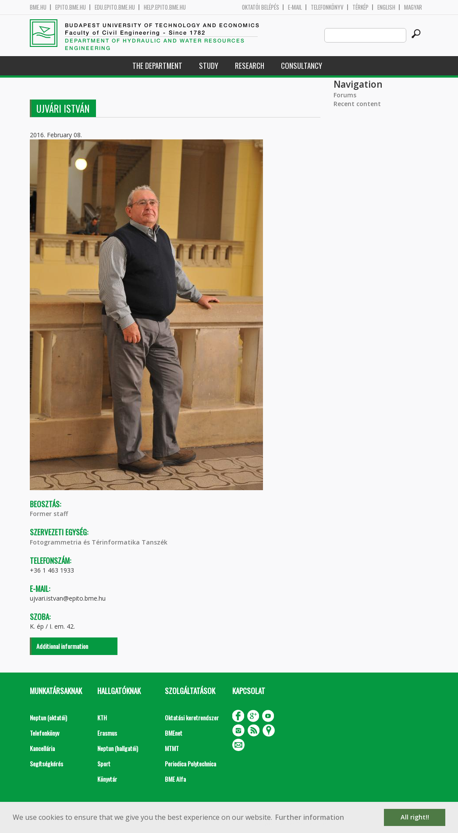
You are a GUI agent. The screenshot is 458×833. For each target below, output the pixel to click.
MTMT (172, 748)
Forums (345, 95)
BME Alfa (175, 778)
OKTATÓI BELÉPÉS (260, 7)
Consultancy (301, 65)
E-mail (295, 7)
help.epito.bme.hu (165, 7)
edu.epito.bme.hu (115, 7)
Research (249, 65)
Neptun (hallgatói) (117, 748)
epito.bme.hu (70, 7)
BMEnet (173, 732)
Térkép (360, 7)
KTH (102, 717)
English (386, 7)
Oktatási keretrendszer (192, 717)
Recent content (357, 104)
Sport (103, 763)
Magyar (413, 7)
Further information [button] (309, 817)
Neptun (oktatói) (48, 717)
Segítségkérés (46, 763)
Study (208, 65)
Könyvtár (107, 778)
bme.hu (38, 7)
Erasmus (107, 732)
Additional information (62, 646)
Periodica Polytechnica (190, 763)
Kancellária (42, 748)
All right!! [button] (415, 817)
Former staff (49, 513)
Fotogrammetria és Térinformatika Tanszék (98, 542)
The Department (157, 65)
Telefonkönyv (327, 7)
